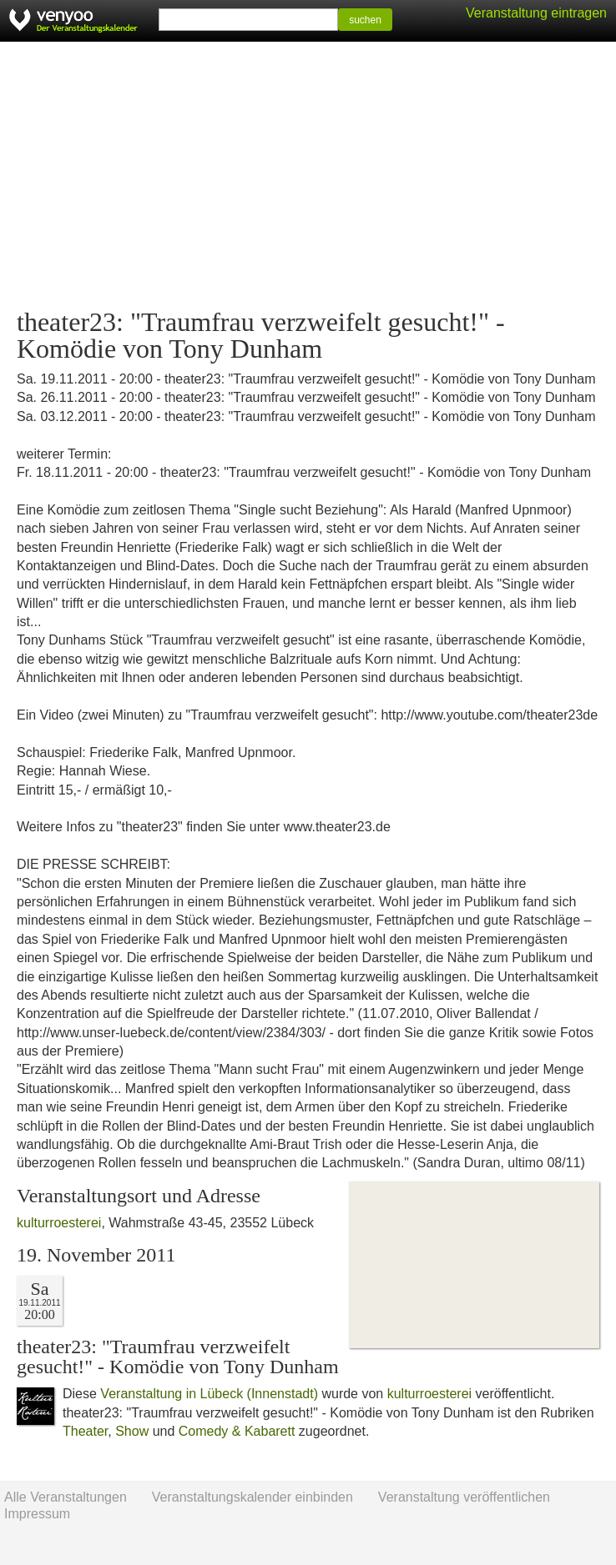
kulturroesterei (59, 1223)
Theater (85, 1431)
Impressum (37, 1514)
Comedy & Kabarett (237, 1431)
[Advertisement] (308, 175)
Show (132, 1431)
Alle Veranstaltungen (65, 1497)
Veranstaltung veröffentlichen (464, 1497)
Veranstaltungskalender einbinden (252, 1497)
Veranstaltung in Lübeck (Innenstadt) (209, 1394)
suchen (365, 20)
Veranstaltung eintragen (536, 13)
